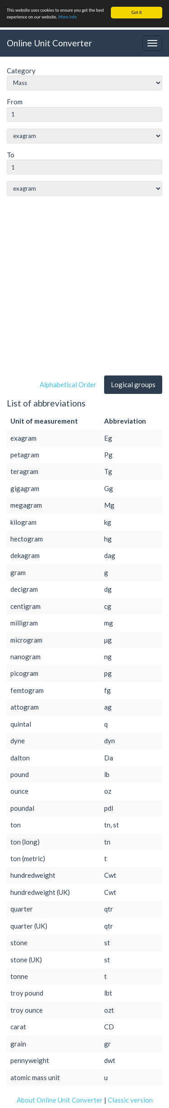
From (15, 102)
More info (67, 17)
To (10, 155)
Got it (136, 12)
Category (21, 71)
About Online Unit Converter (60, 1100)
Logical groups (133, 384)
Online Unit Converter (49, 42)
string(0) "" (84, 136)
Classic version (130, 1100)
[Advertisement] (84, 287)
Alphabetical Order (68, 384)
